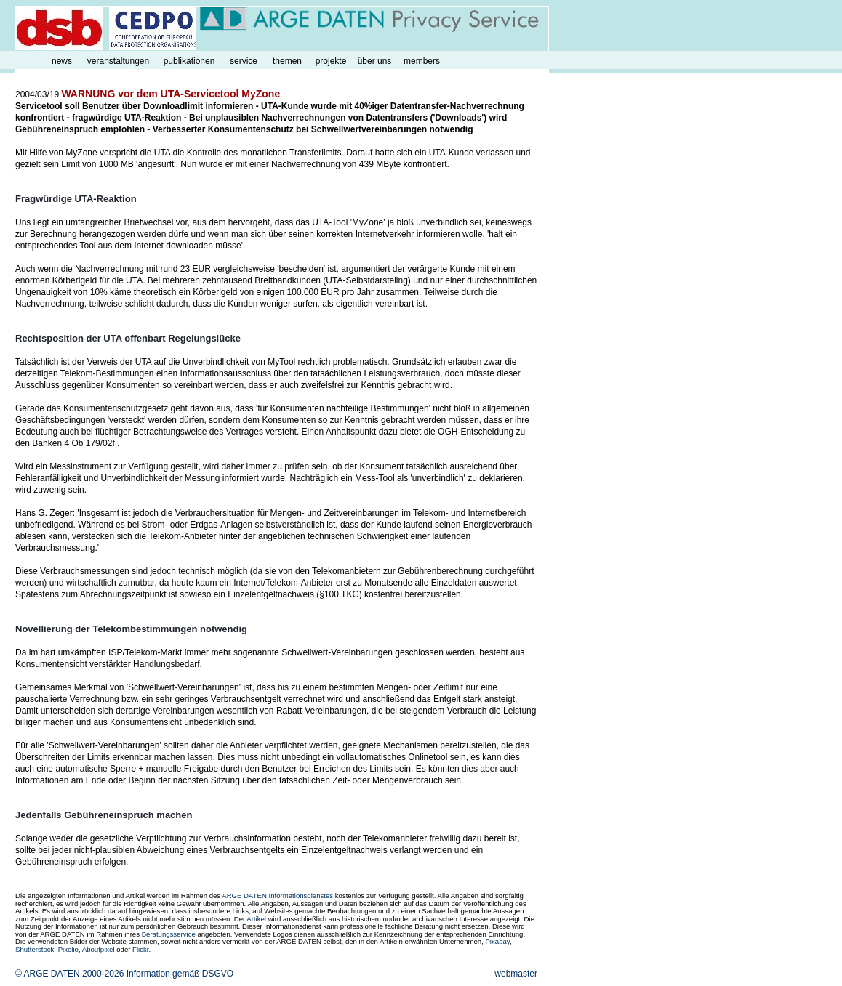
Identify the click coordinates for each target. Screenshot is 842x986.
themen (287, 61)
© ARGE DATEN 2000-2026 (69, 974)
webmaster (515, 974)
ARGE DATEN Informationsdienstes (277, 896)
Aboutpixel (98, 949)
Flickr (140, 949)
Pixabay (497, 941)
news (62, 61)
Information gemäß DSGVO (180, 974)
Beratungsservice (169, 934)
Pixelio (68, 949)
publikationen (189, 61)
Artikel (256, 919)
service (243, 61)
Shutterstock (34, 949)
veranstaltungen (118, 61)
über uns (375, 61)
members (422, 61)
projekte (331, 61)
